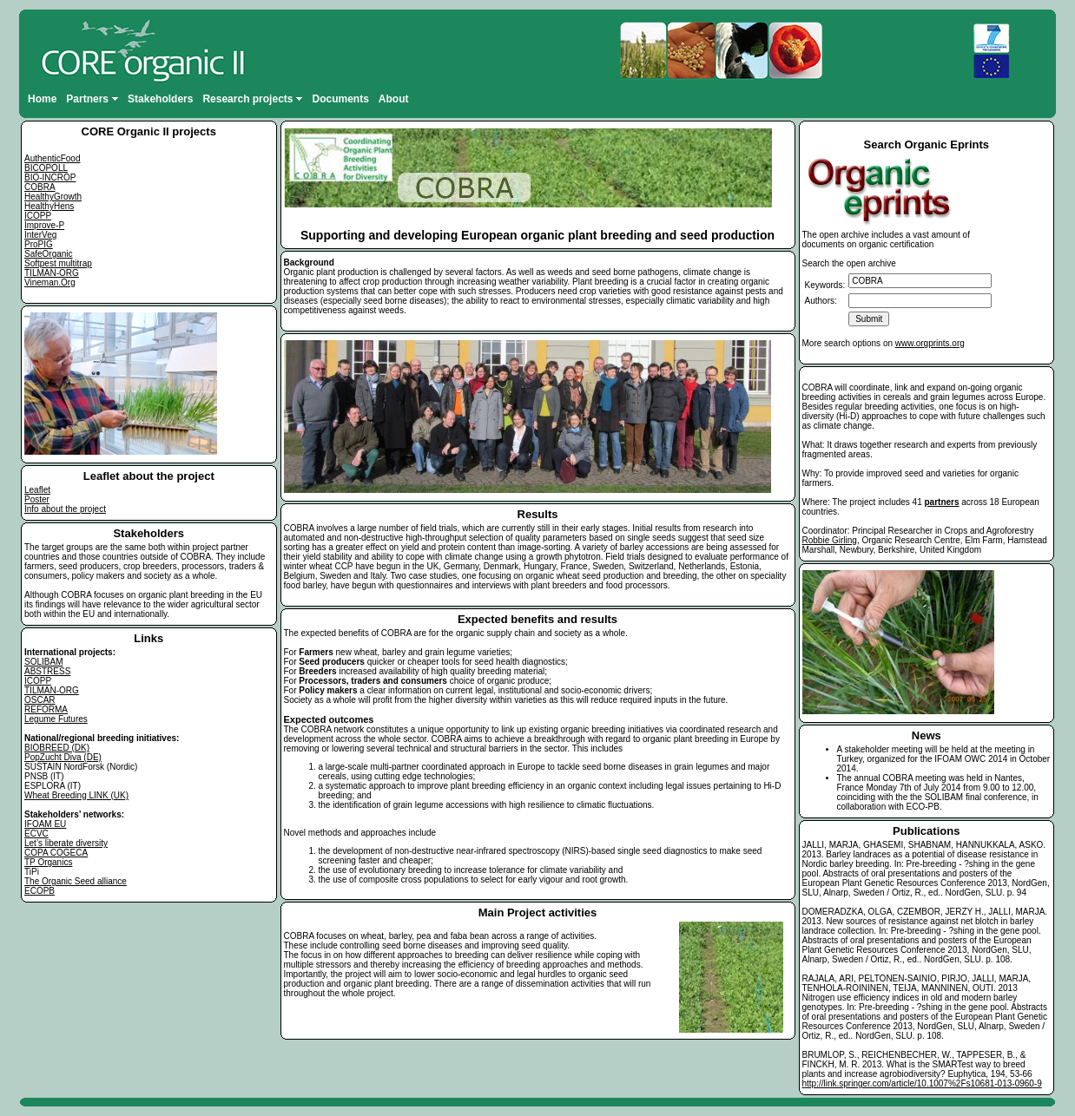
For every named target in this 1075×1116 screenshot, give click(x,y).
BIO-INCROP (50, 177)
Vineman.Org (50, 282)
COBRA (40, 187)
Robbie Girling (829, 540)
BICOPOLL (46, 168)
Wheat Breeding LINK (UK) (76, 795)
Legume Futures (56, 719)
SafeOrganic (48, 254)
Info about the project (65, 509)
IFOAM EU (45, 824)
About (394, 99)
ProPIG (38, 244)
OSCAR (40, 700)
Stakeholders (160, 99)
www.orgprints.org (930, 343)
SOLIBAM (43, 661)
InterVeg (40, 235)
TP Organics (48, 862)
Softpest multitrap (58, 263)
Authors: (821, 300)
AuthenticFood (52, 158)
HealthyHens (49, 206)
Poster (36, 499)
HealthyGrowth (53, 196)
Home (42, 99)
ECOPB (39, 891)
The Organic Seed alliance (75, 881)
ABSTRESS (47, 671)
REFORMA (46, 709)
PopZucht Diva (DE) (63, 757)
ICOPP (37, 215)
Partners (92, 99)
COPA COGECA (56, 852)
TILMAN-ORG (51, 273)
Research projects (252, 99)
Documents (340, 99)
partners (942, 502)
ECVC (36, 833)
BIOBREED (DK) (56, 747)
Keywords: (825, 285)
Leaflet (37, 490)
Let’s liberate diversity (66, 843)
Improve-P (44, 225)
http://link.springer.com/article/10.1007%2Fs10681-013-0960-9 (922, 1083)
